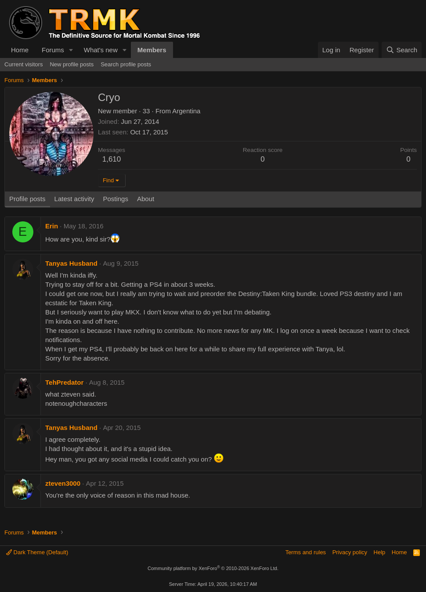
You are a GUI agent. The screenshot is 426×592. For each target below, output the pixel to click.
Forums (53, 50)
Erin (51, 226)
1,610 (111, 159)
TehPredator (64, 382)
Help (380, 552)
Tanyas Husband (71, 263)
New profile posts (72, 64)
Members (151, 50)
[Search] (402, 50)
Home (20, 50)
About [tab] (145, 198)
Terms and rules (305, 552)
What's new (101, 50)
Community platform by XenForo (213, 568)
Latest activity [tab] (74, 198)
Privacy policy (349, 552)
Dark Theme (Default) (37, 552)
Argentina (186, 111)
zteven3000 (62, 483)
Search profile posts (126, 64)
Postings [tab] (115, 198)
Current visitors (23, 64)
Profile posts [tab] (27, 198)
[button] (71, 50)
